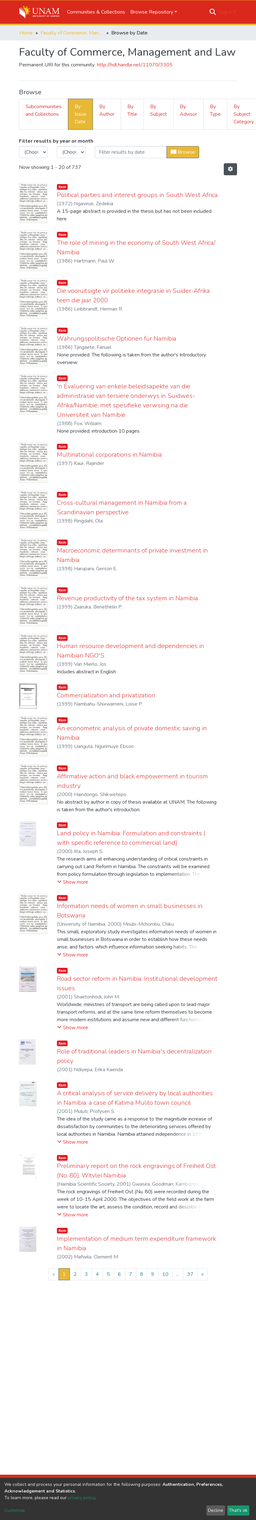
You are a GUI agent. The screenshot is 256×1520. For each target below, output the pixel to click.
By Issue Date (80, 114)
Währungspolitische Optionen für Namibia (116, 338)
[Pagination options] (230, 169)
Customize (14, 1510)
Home (26, 32)
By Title (132, 110)
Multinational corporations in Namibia (109, 454)
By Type (215, 110)
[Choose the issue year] (33, 152)
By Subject (158, 110)
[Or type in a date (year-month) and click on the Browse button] (131, 152)
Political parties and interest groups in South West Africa (137, 195)
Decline (215, 1510)
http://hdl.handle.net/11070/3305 (135, 64)
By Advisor (188, 110)
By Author (106, 110)
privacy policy (81, 1498)
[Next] (202, 1274)
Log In (225, 12)
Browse (183, 152)
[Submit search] (213, 12)
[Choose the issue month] (71, 152)
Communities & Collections (96, 12)
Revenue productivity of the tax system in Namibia (127, 598)
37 (190, 1274)
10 (165, 1274)
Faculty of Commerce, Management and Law (72, 32)
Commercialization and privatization (106, 695)
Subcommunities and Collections (44, 110)
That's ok (238, 1510)
